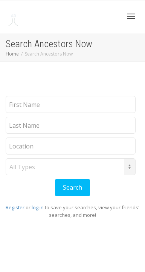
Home (12, 54)
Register (15, 207)
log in (38, 207)
